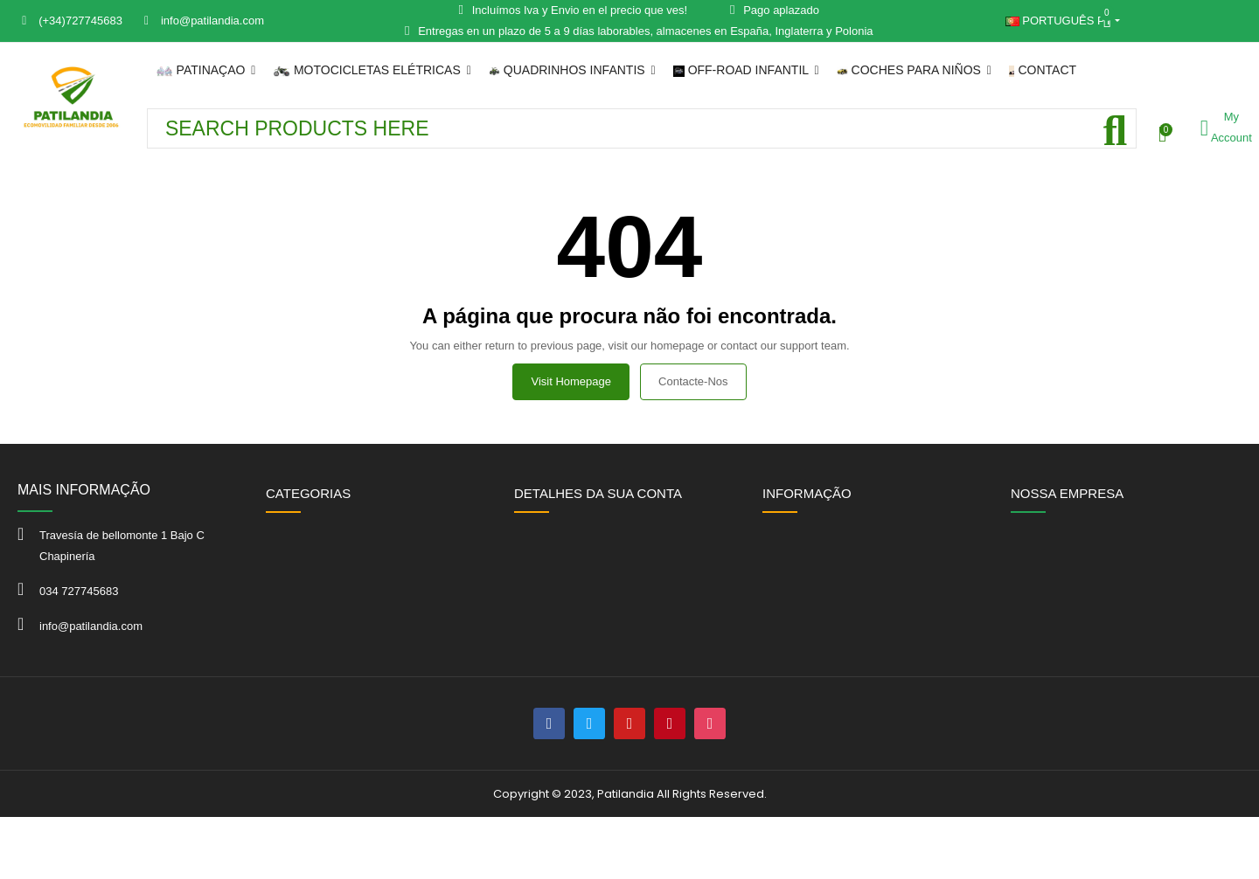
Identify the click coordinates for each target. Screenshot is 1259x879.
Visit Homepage (571, 381)
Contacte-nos (692, 381)
